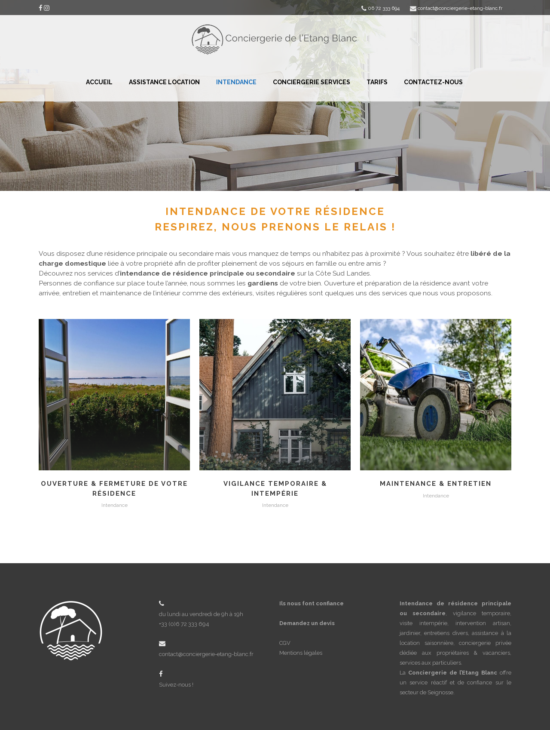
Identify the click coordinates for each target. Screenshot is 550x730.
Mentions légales (300, 653)
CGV (284, 643)
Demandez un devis (307, 623)
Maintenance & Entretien (436, 484)
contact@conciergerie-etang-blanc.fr (206, 654)
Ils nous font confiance (311, 603)
